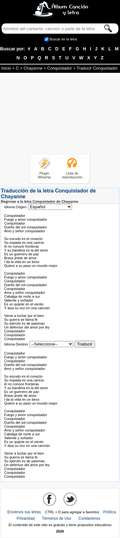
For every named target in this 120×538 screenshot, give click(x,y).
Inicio (6, 68)
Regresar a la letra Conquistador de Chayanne (39, 201)
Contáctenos (89, 518)
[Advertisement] (60, 114)
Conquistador (59, 68)
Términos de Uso (56, 518)
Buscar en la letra (63, 39)
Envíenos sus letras (24, 512)
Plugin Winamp (44, 175)
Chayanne (32, 68)
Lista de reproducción (72, 175)
